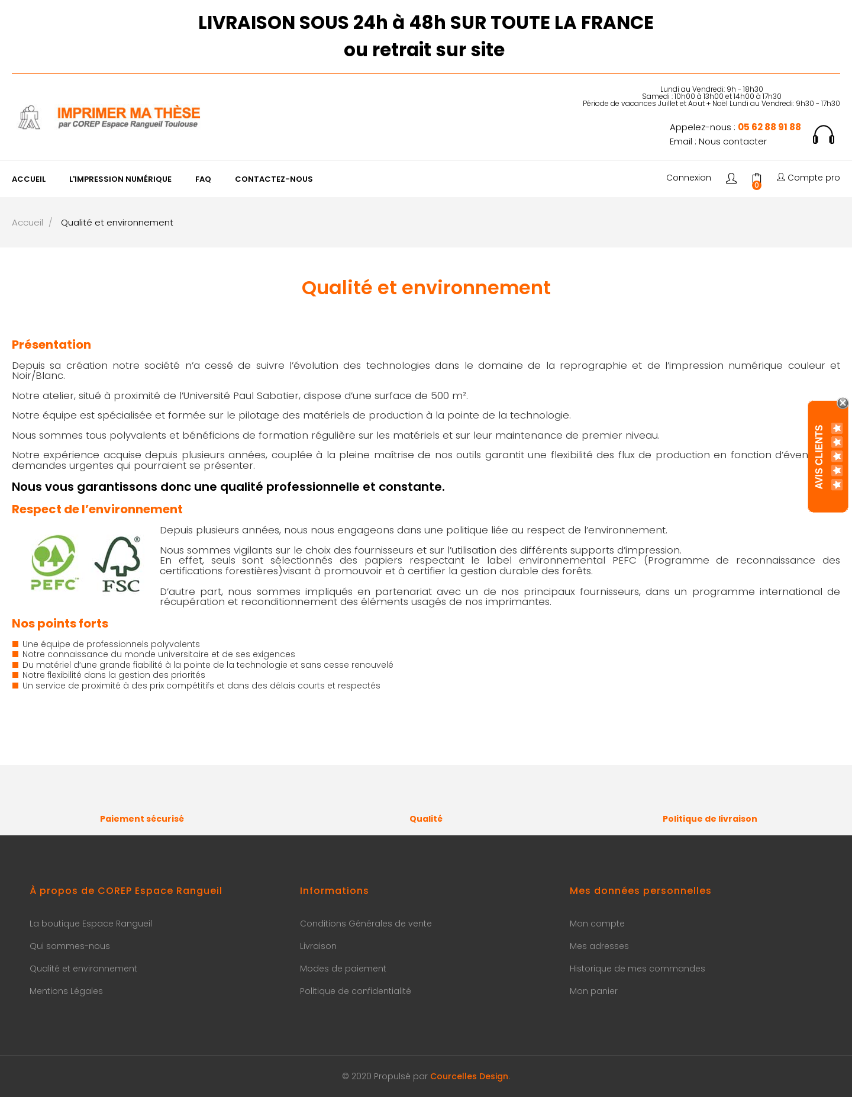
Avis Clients (819, 456)
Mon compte (597, 923)
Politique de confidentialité (355, 991)
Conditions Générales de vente (366, 923)
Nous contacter (733, 141)
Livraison (318, 946)
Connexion (688, 178)
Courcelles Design (469, 1076)
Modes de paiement (343, 968)
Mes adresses (599, 946)
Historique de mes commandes (637, 968)
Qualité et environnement (83, 968)
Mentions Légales (66, 991)
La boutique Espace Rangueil (91, 923)
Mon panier (594, 991)
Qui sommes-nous (70, 946)
